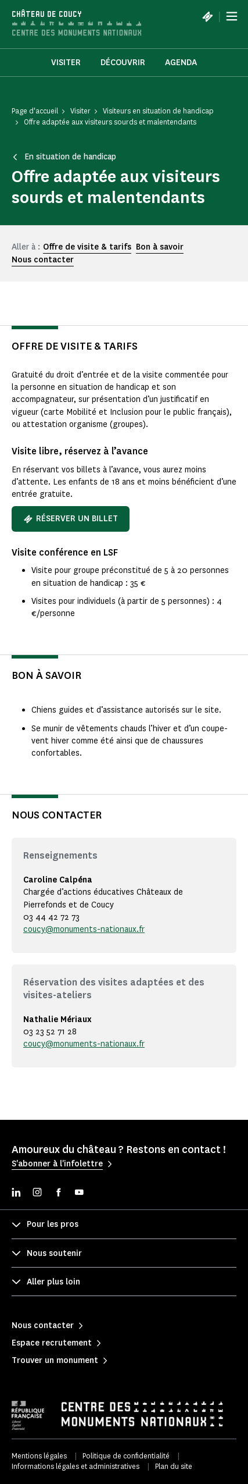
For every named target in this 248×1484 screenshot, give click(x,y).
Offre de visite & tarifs (87, 246)
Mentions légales (39, 1456)
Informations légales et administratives (75, 1466)
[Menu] (231, 16)
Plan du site (173, 1466)
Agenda (181, 62)
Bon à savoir (160, 246)
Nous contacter (43, 259)
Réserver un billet (70, 518)
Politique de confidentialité (126, 1456)
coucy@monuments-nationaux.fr (84, 929)
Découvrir (122, 62)
